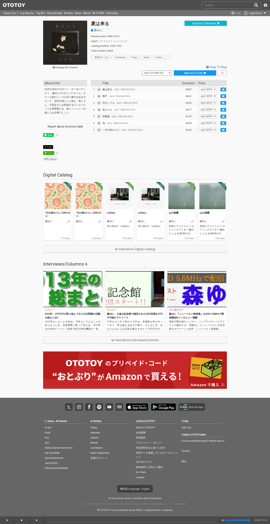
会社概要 (141, 432)
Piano (157, 57)
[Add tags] (168, 57)
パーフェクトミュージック (113, 41)
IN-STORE (98, 13)
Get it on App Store (137, 407)
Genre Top (10, 13)
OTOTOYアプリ (144, 462)
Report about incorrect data (65, 126)
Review (94, 442)
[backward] (7, 520)
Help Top (186, 427)
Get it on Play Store (163, 407)
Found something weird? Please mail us (203, 440)
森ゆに (97, 30)
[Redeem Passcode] (265, 5)
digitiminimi (153, 510)
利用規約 (141, 437)
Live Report (96, 447)
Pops (133, 57)
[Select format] (157, 73)
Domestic (119, 57)
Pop (47, 437)
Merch (87, 13)
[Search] (257, 5)
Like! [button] (50, 153)
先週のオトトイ (98, 457)
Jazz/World (51, 463)
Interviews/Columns (65, 264)
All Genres (61, 421)
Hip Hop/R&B (52, 452)
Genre (51, 421)
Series (93, 427)
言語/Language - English (135, 488)
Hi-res (48, 427)
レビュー (50, 309)
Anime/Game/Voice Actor (59, 447)
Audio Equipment (99, 452)
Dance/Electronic (54, 457)
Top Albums (27, 13)
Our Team (141, 472)
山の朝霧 (173, 212)
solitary (111, 212)
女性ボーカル (100, 57)
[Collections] (234, 13)
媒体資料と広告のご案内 (149, 467)
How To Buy (216, 67)
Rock (47, 432)
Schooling (112, 13)
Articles (68, 13)
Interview (95, 432)
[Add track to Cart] (223, 89)
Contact (186, 451)
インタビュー (176, 309)
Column (94, 437)
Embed (50, 159)
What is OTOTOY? (145, 427)
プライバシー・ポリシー (149, 442)
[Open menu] (254, 13)
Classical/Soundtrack (56, 468)
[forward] (37, 520)
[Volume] (237, 520)
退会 (184, 461)
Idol (47, 442)
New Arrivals (54, 13)
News (78, 13)
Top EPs (40, 13)
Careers (140, 477)
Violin (145, 57)
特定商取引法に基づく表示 (150, 447)
